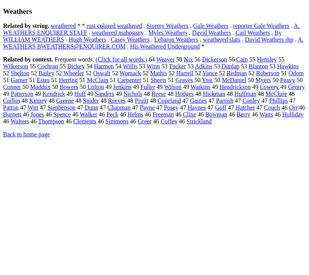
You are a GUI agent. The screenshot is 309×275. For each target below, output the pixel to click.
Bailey (46, 73)
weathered (63, 26)
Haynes (196, 107)
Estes (43, 80)
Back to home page (26, 134)
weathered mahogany (118, 32)
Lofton (95, 87)
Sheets (158, 80)
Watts (266, 114)
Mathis (158, 73)
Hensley (267, 59)
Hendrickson (235, 87)
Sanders (104, 94)
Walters (20, 121)
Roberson (267, 73)
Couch (272, 107)
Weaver (165, 59)
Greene (65, 100)
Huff (80, 94)
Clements (84, 121)
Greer (144, 121)
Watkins (200, 87)
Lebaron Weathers (176, 39)
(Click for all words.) (121, 59)
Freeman (163, 114)
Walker (88, 114)
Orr (293, 107)
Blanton (258, 66)
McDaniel (234, 80)
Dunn (91, 107)
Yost (207, 80)
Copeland (169, 100)
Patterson (22, 94)
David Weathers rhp (269, 39)
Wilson (173, 87)
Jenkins (122, 87)
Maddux (40, 87)
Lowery (269, 87)
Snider (91, 100)
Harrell (185, 73)
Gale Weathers (211, 26)
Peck (112, 114)
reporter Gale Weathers (261, 26)
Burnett (12, 114)
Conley (251, 100)
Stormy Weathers (168, 26)
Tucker (177, 66)
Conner (12, 87)
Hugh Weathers (87, 39)
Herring (68, 80)
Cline (189, 114)
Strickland (199, 121)
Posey (171, 107)
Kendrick (54, 94)
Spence (62, 114)
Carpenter (129, 80)
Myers (263, 80)
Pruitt (142, 100)
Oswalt (101, 73)
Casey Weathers (130, 39)
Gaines (198, 100)
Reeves (117, 100)
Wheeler (73, 73)
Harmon (104, 66)
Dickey (76, 66)
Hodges (184, 94)
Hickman (214, 94)
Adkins (203, 66)
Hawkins (288, 66)
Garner (19, 80)
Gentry (296, 87)
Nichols (132, 94)
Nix (188, 59)
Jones (37, 114)
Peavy (287, 80)
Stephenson (61, 107)
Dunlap (231, 66)
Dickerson (214, 59)
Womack (130, 73)
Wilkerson (15, 66)
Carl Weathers (252, 32)
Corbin (11, 100)
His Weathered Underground (165, 46)
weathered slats (221, 39)
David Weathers (211, 32)
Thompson (51, 121)
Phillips (278, 100)
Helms (135, 114)
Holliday (293, 114)
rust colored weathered (114, 26)
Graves (184, 80)
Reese (158, 94)
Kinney (38, 100)
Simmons (117, 121)
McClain (97, 80)
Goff (220, 107)
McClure (276, 94)
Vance (210, 73)
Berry (243, 114)
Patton (11, 107)
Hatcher (245, 107)
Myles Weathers (167, 32)
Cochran (47, 66)
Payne (147, 107)
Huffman (245, 94)
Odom (296, 73)
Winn (153, 66)
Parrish (224, 100)
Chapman (119, 107)
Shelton (20, 73)
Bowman (216, 114)
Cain (242, 59)
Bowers (68, 87)
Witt (33, 107)
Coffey (169, 121)
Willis (130, 66)
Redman (237, 73)
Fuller (148, 87)
